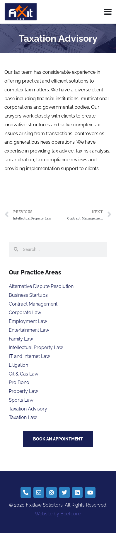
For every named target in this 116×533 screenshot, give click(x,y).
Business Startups (28, 295)
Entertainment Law (29, 330)
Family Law (21, 339)
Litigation (18, 365)
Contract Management (33, 304)
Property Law (23, 391)
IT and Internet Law (29, 356)
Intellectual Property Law (36, 347)
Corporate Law (25, 312)
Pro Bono (19, 382)
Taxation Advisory (28, 409)
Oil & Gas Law (23, 374)
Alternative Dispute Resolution (41, 286)
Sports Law (21, 400)
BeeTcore (70, 514)
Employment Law (28, 321)
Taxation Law (23, 417)
